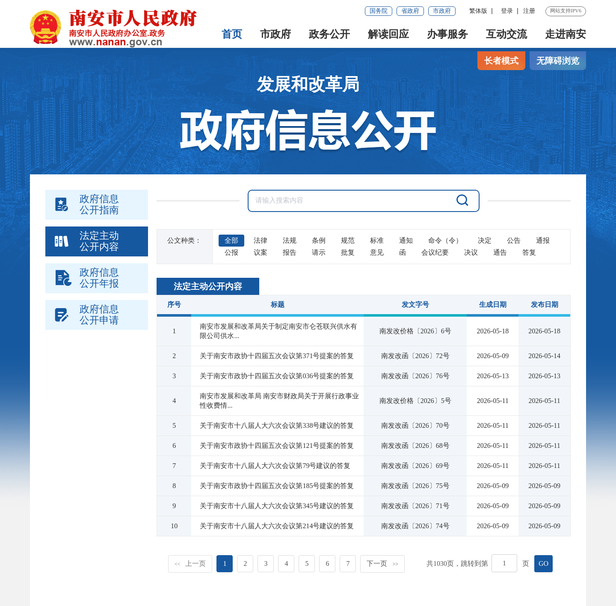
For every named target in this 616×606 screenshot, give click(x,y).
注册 (529, 11)
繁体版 (478, 11)
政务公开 (329, 34)
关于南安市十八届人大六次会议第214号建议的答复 (277, 526)
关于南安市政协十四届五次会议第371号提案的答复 (277, 355)
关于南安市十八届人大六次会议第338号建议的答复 (277, 425)
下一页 (382, 563)
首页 (232, 34)
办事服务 (447, 34)
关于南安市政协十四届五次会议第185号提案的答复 (277, 485)
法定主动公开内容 (208, 286)
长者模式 (501, 60)
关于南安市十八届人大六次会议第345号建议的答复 (277, 505)
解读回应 (388, 34)
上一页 (190, 563)
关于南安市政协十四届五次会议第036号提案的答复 (277, 375)
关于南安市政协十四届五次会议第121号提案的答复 (277, 445)
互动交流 (506, 34)
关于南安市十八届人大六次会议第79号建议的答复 (275, 465)
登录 (507, 11)
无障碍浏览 (557, 60)
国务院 (379, 11)
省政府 (410, 11)
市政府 (442, 11)
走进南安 (565, 34)
